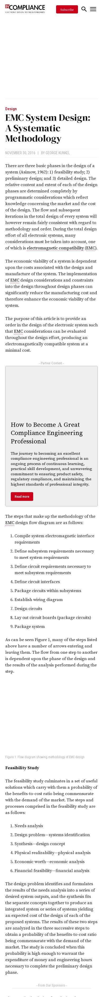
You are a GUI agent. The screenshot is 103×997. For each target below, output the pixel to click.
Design (11, 109)
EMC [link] (90, 248)
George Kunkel (58, 153)
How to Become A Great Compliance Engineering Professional (47, 433)
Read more (22, 496)
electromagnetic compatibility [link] (55, 248)
